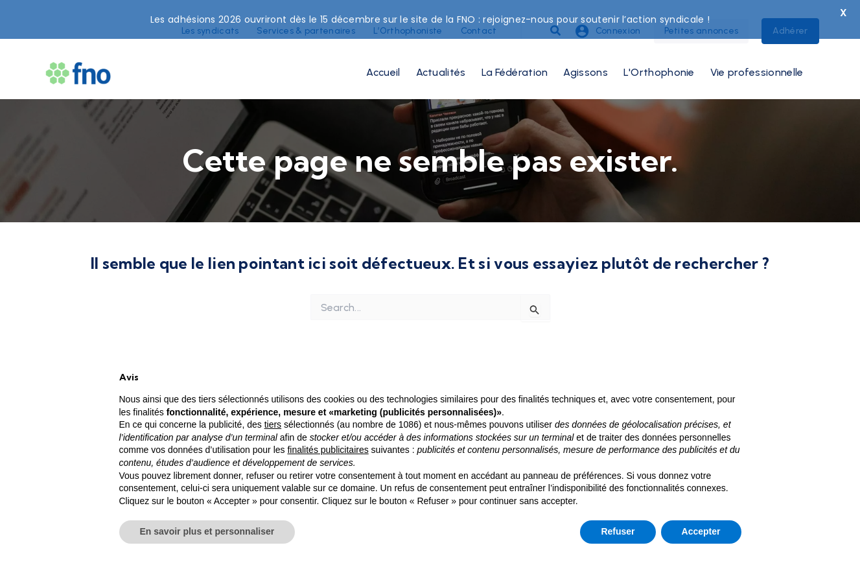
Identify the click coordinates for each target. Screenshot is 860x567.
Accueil (383, 58)
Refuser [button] (617, 531)
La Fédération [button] (515, 58)
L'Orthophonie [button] (659, 58)
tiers (272, 424)
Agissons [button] (585, 58)
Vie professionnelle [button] (757, 58)
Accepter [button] (701, 531)
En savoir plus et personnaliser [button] (207, 531)
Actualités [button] (441, 58)
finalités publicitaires (327, 450)
